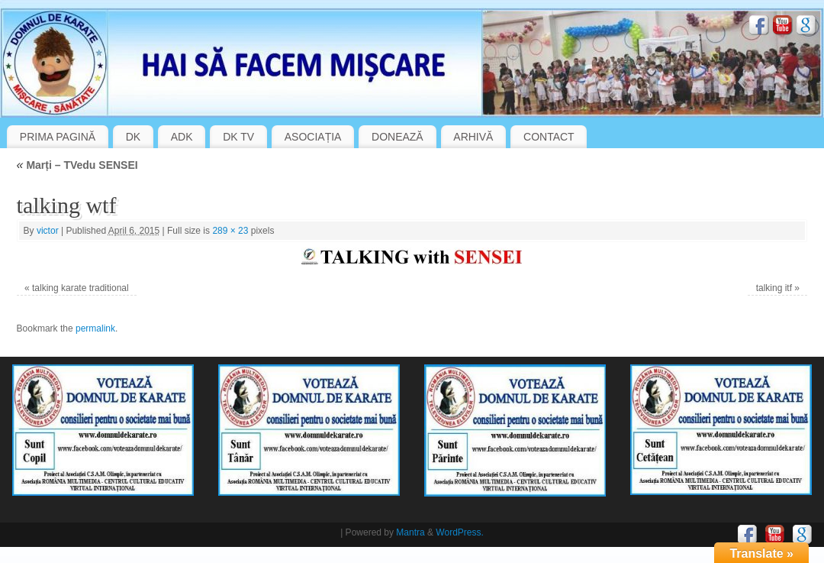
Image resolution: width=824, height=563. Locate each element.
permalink (95, 328)
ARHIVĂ (473, 137)
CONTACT (549, 137)
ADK (182, 137)
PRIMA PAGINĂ (57, 137)
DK (133, 137)
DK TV (238, 137)
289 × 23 (230, 230)
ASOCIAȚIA (313, 137)
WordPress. (459, 532)
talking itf (774, 288)
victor (48, 230)
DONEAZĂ (397, 137)
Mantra (410, 532)
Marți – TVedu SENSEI (77, 165)
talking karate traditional (80, 288)
